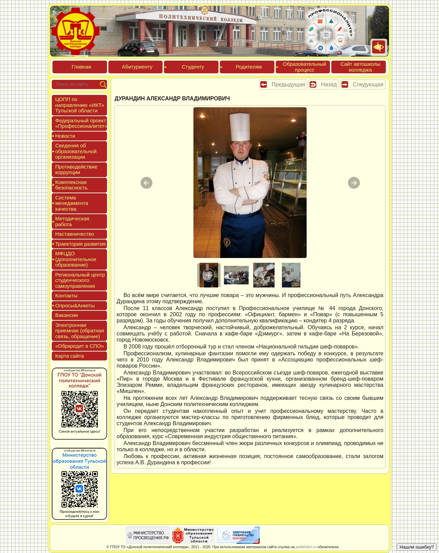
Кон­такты (66, 295)
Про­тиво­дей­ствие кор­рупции (76, 169)
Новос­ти (65, 136)
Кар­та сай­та (69, 356)
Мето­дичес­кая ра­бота (72, 221)
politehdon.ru (306, 547)
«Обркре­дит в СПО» (79, 346)
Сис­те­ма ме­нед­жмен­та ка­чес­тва (71, 203)
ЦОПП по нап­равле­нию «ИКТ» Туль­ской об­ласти (79, 104)
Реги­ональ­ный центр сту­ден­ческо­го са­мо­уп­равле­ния (80, 280)
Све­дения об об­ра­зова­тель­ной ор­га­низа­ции (75, 151)
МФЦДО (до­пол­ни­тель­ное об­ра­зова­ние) (75, 259)
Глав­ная (81, 67)
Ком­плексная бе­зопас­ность (71, 185)
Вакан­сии (66, 315)
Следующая (368, 84)
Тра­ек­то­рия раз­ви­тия (80, 244)
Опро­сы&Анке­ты (75, 305)
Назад (329, 84)
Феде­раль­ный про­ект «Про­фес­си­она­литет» (81, 123)
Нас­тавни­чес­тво (74, 234)
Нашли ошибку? (417, 547)
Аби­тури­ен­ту (137, 67)
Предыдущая (288, 84)
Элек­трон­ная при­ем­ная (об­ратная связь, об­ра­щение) (79, 330)
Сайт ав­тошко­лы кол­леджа (360, 67)
